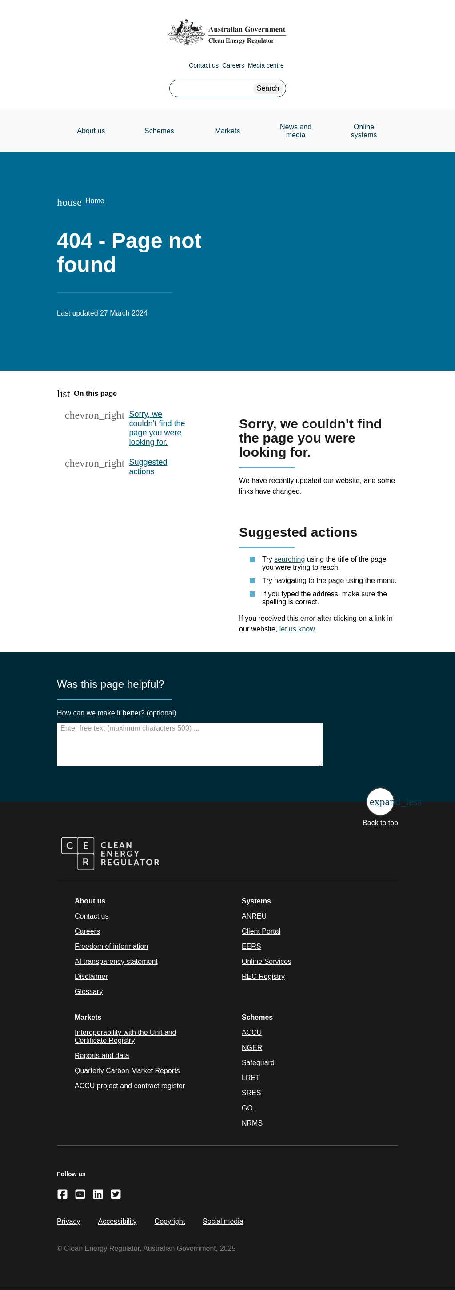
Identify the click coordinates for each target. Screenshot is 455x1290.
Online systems (364, 131)
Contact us (204, 65)
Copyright (170, 1221)
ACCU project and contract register (130, 1086)
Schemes (159, 131)
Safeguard (258, 1062)
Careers (233, 65)
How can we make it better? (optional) (116, 713)
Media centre (266, 65)
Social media (223, 1221)
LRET (251, 1078)
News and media (295, 131)
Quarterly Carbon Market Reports (127, 1070)
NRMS (252, 1123)
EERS (251, 946)
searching (289, 559)
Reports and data (102, 1055)
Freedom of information (111, 946)
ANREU (254, 916)
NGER (252, 1047)
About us (91, 131)
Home (94, 200)
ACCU (252, 1032)
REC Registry (263, 976)
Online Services (266, 961)
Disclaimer (91, 976)
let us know (297, 629)
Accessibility (117, 1221)
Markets (227, 131)
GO (247, 1108)
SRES (251, 1093)
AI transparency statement (116, 961)
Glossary (89, 991)
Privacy (68, 1221)
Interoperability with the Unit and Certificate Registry (125, 1036)
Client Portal (261, 931)
